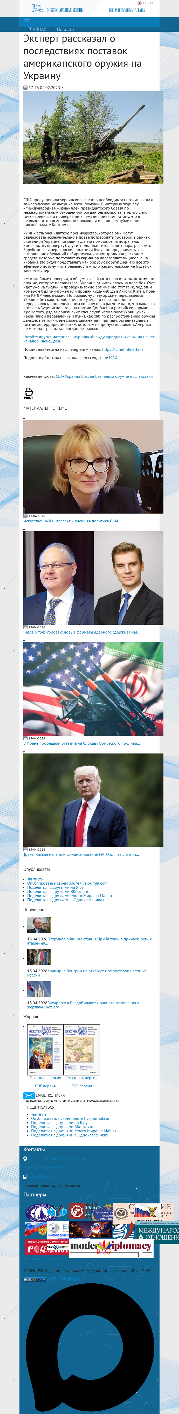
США (60, 376)
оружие (122, 376)
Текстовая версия (45, 1077)
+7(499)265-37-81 (43, 1176)
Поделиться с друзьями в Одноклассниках (65, 899)
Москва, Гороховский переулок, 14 (60, 1158)
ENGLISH (145, 3)
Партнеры (34, 1194)
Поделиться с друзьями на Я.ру (55, 887)
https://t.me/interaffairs (122, 349)
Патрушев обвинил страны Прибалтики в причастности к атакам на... (89, 941)
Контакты (34, 1149)
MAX (113, 357)
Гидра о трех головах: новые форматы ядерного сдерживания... (81, 632)
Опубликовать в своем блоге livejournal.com (67, 883)
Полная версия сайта (42, 1258)
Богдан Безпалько (97, 376)
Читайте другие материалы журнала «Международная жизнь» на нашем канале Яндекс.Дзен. (89, 339)
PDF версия (45, 1085)
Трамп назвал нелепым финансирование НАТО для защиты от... (81, 854)
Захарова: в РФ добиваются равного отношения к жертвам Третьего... (83, 1004)
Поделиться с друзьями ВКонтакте (58, 891)
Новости (65, 29)
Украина (72, 376)
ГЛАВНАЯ (37, 29)
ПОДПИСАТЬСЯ (40, 1107)
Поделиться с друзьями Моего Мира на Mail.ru (69, 895)
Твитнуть (35, 878)
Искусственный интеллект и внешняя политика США (70, 520)
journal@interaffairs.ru (43, 1167)
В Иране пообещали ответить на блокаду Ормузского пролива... (81, 743)
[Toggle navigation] (26, 22)
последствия (141, 376)
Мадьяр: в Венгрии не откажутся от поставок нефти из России (87, 973)
